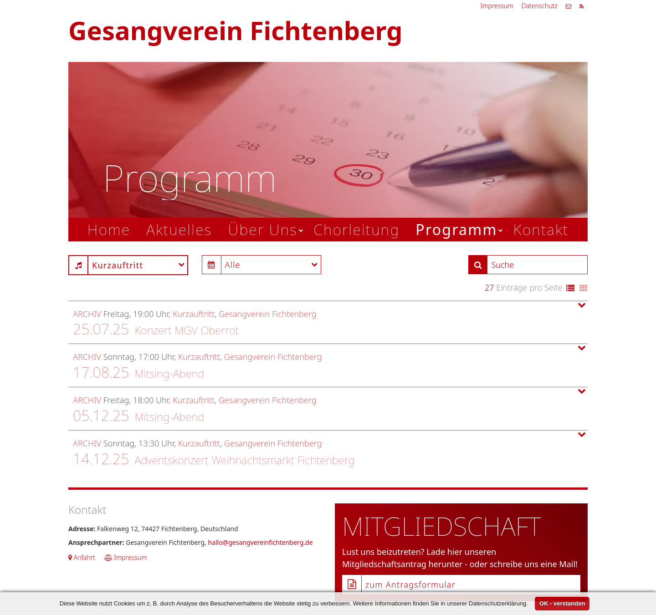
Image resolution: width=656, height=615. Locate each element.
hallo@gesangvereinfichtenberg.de (260, 542)
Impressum (496, 5)
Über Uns (262, 229)
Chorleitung (356, 229)
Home (109, 229)
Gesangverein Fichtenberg (268, 313)
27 (489, 287)
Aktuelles (179, 229)
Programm (456, 229)
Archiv (87, 313)
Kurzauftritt (194, 313)
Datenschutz (540, 5)
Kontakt (541, 229)
